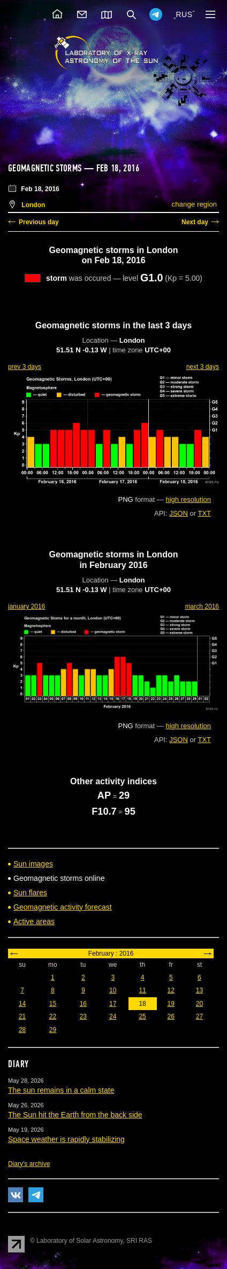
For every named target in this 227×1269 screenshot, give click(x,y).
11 (142, 990)
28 (22, 1030)
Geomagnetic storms (46, 168)
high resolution (188, 499)
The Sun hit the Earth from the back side (75, 1114)
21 (22, 1016)
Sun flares (30, 892)
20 (199, 1003)
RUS (184, 14)
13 (199, 990)
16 (83, 1003)
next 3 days (202, 367)
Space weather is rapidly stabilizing (66, 1139)
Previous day (39, 222)
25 (142, 1016)
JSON (178, 513)
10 (112, 990)
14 (22, 1003)
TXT (204, 513)
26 (171, 1016)
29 (52, 1030)
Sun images (33, 864)
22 (52, 1016)
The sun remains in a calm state (61, 1090)
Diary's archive (29, 1164)
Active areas (34, 921)
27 (199, 1016)
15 (52, 1003)
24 (112, 1016)
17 (112, 1003)
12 (171, 990)
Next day (194, 222)
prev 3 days (24, 367)
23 (83, 1016)
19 (171, 1003)
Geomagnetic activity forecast (62, 907)
